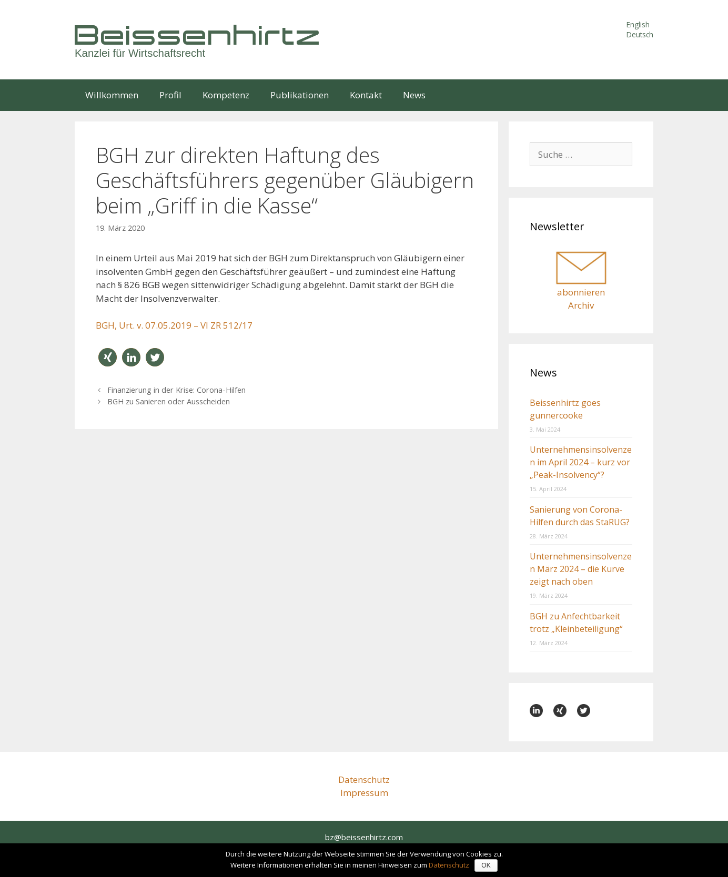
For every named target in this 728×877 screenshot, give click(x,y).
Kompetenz (226, 95)
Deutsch (639, 34)
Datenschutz (364, 779)
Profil (170, 95)
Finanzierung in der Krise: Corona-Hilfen (176, 390)
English (638, 24)
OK (485, 865)
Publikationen (299, 95)
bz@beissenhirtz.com (364, 837)
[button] (107, 357)
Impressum (364, 793)
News (414, 95)
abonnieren (581, 292)
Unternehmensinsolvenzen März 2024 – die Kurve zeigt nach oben (581, 568)
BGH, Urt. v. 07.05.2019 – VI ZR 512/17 (174, 325)
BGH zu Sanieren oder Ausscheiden (168, 401)
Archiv (581, 305)
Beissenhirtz (198, 34)
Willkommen (111, 95)
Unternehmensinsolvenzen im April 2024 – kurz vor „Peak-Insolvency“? (581, 462)
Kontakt (366, 95)
